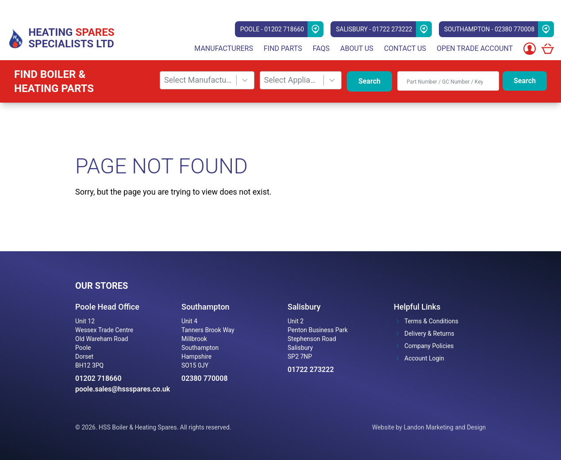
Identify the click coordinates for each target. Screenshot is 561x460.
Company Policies (429, 345)
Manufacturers (223, 48)
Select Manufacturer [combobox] (198, 79)
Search (369, 81)
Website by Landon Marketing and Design (429, 427)
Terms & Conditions (431, 321)
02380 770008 (204, 378)
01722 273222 (311, 369)
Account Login (424, 358)
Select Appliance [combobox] (291, 79)
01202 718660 (98, 378)
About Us (356, 48)
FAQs (321, 48)
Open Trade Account (475, 48)
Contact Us (405, 48)
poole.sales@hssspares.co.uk (121, 389)
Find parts (283, 48)
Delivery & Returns (429, 333)
